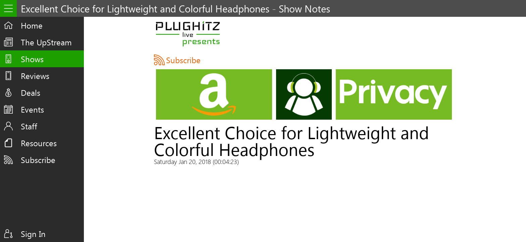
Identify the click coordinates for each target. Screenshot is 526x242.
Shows (32, 58)
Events (32, 109)
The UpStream (46, 42)
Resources (39, 142)
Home (32, 25)
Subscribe (38, 159)
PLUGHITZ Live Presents (187, 33)
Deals (30, 92)
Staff (29, 126)
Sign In (33, 233)
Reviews (35, 75)
